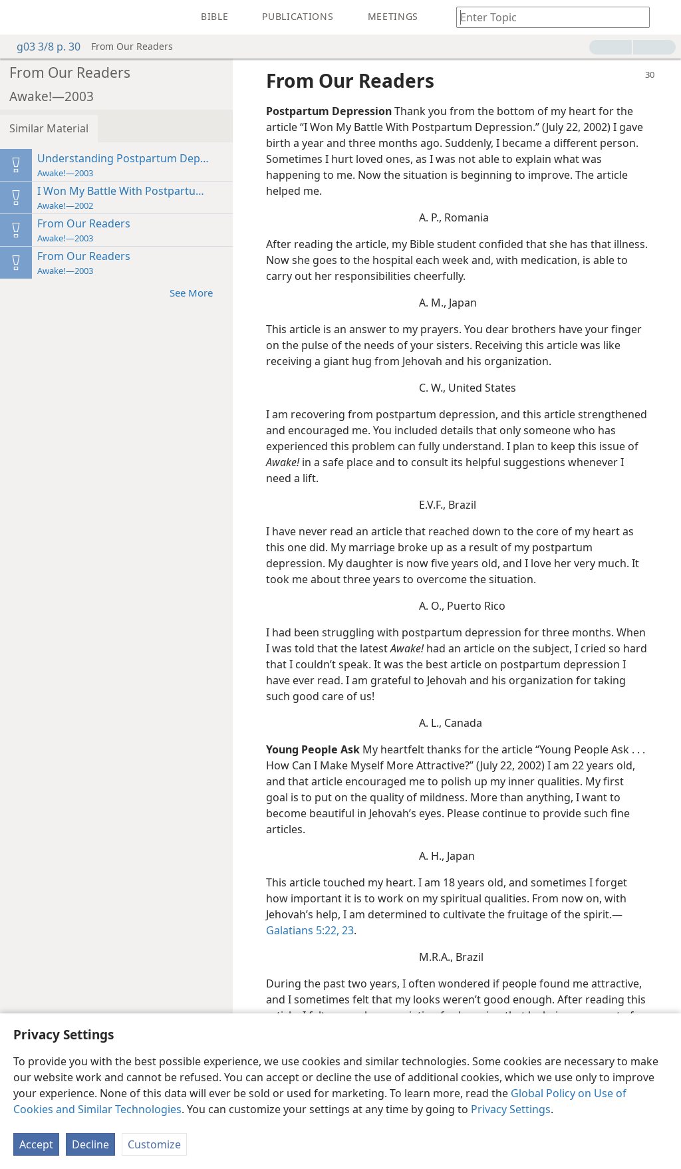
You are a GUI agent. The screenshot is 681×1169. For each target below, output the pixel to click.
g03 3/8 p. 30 (41, 46)
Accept (36, 1144)
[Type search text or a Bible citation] (546, 17)
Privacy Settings (511, 1109)
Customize (154, 1144)
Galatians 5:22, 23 (310, 930)
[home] (20, 17)
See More (198, 292)
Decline (90, 1144)
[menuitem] (20, 17)
